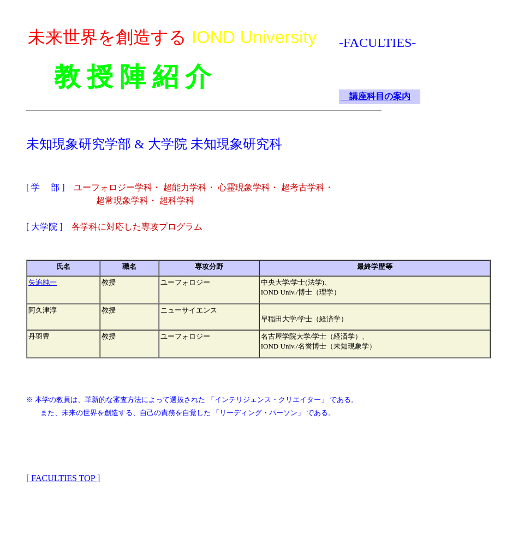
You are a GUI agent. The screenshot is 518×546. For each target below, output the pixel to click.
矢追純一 (42, 282)
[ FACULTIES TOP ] (63, 478)
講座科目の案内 (375, 96)
